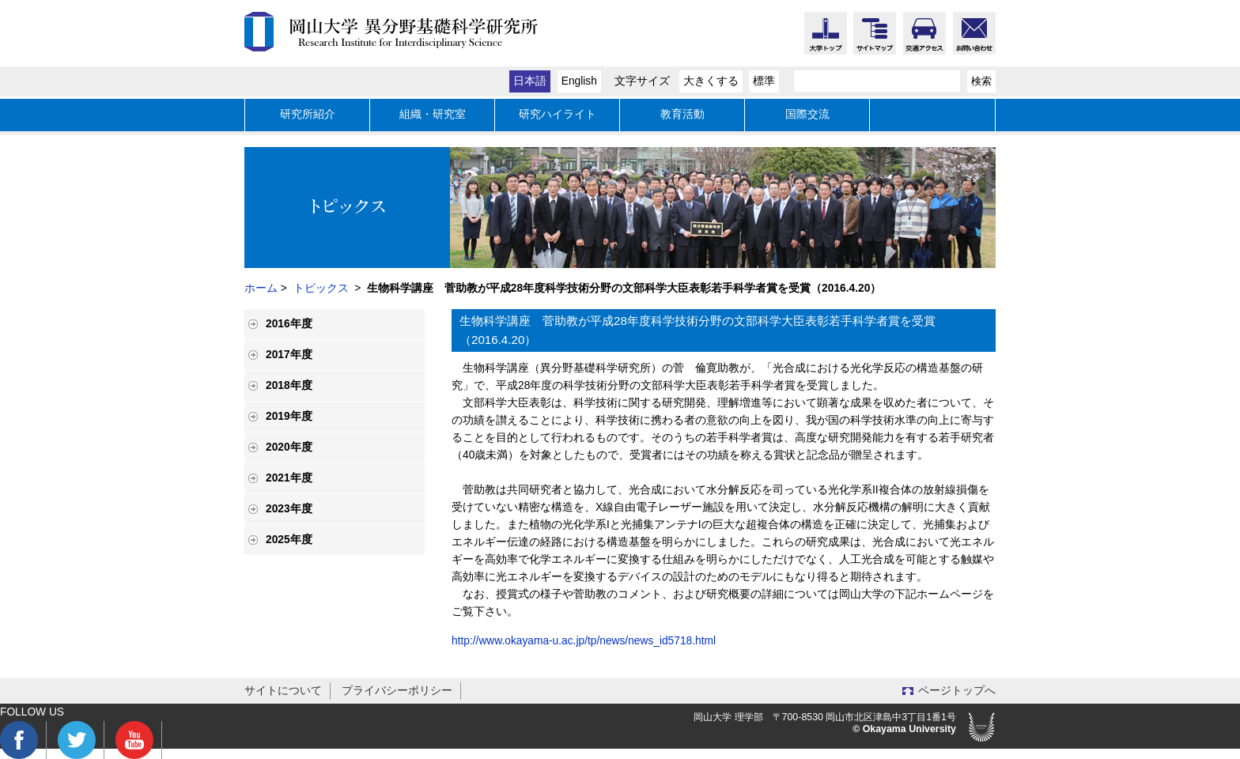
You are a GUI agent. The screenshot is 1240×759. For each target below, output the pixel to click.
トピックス (321, 288)
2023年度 (289, 509)
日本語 (529, 81)
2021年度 (289, 478)
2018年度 (289, 385)
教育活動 (682, 114)
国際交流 (807, 114)
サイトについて (283, 691)
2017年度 (289, 355)
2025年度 (289, 540)
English (579, 81)
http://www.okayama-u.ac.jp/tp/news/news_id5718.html (584, 641)
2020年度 (289, 447)
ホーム (261, 288)
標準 (764, 81)
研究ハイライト (557, 114)
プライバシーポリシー (397, 691)
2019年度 (289, 416)
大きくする (711, 81)
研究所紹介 (307, 114)
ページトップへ (957, 691)
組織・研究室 (432, 114)
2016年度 (289, 324)
